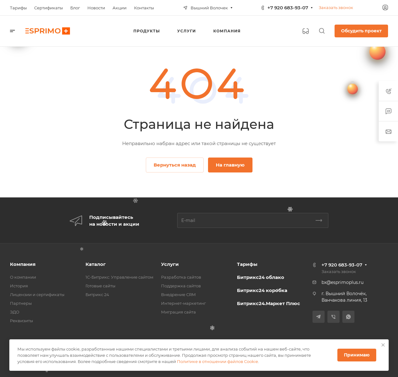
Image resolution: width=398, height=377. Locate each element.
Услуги (170, 264)
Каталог (96, 264)
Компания (22, 264)
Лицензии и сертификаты (37, 294)
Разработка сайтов (181, 277)
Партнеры (21, 303)
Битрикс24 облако (260, 277)
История (19, 285)
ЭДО (14, 311)
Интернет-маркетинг (183, 303)
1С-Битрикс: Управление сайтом (119, 277)
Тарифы (247, 264)
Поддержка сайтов (181, 285)
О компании (23, 277)
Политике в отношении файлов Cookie (217, 361)
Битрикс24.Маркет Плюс (268, 303)
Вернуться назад (175, 165)
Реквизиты (21, 320)
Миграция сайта (178, 311)
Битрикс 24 (97, 294)
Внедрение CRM (178, 294)
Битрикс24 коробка (262, 290)
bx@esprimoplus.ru (342, 282)
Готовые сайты (100, 285)
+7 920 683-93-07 (287, 8)
